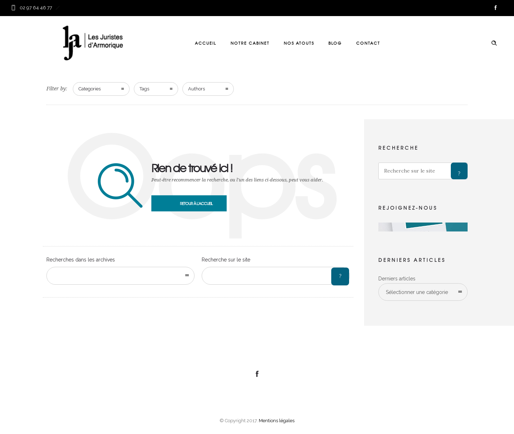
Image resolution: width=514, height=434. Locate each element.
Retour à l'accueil (196, 203)
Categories (90, 88)
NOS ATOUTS (299, 43)
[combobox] (120, 276)
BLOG (335, 43)
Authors (196, 88)
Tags (144, 88)
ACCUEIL (205, 43)
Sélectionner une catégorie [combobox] (417, 292)
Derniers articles (396, 278)
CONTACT (368, 43)
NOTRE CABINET (250, 43)
